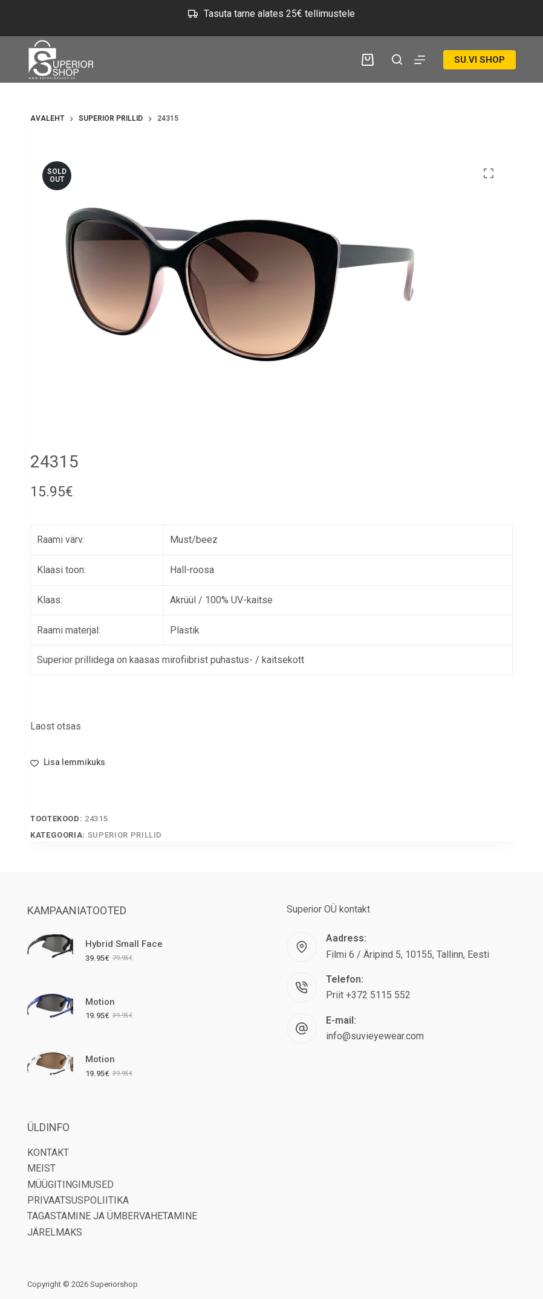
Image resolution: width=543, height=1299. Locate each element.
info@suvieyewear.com (375, 1036)
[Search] (397, 59)
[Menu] (419, 59)
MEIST (41, 1168)
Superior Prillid (125, 834)
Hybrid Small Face (124, 943)
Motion (100, 1001)
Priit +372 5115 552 (368, 995)
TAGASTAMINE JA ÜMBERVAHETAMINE (112, 1216)
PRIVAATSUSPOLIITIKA (78, 1200)
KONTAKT (48, 1152)
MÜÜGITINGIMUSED (70, 1184)
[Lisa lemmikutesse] (67, 762)
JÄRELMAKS (54, 1232)
